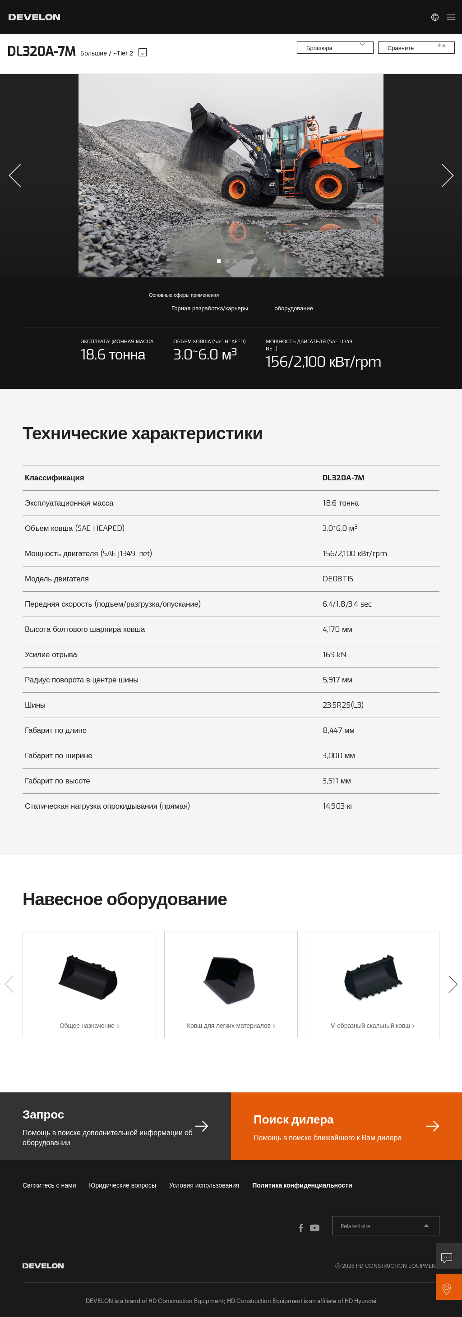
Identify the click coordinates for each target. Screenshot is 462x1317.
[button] (14, 175)
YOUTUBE (290, 1227)
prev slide (119, 176)
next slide (343, 176)
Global (435, 17)
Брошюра (319, 50)
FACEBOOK (272, 1227)
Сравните (401, 50)
